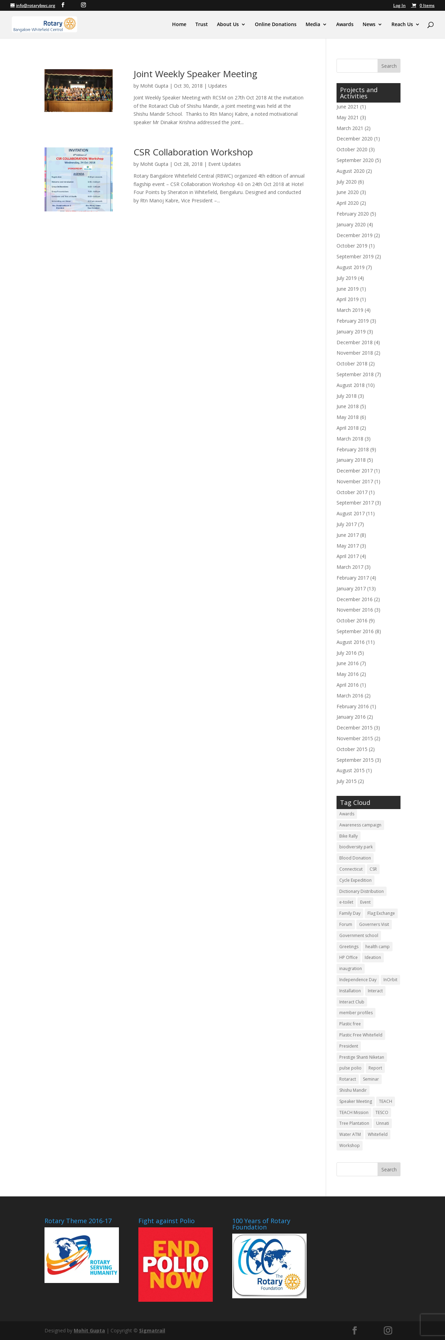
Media (313, 24)
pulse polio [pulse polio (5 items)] (350, 1068)
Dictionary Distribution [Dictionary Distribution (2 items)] (361, 891)
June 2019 (348, 288)
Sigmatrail (152, 1330)
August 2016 (351, 642)
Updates (217, 85)
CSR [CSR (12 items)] (373, 869)
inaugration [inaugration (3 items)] (350, 968)
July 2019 (347, 278)
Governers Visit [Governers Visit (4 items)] (374, 924)
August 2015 (351, 770)
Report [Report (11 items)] (375, 1068)
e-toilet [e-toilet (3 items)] (346, 902)
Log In (399, 5)
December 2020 (355, 138)
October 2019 (352, 245)
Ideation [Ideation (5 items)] (373, 957)
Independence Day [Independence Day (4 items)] (358, 980)
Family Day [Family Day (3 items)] (350, 913)
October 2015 (352, 749)
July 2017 (347, 524)
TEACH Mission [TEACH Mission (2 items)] (354, 1112)
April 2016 (348, 684)
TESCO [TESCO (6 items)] (381, 1112)
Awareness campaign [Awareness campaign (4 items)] (360, 825)
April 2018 (348, 428)
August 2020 (351, 171)
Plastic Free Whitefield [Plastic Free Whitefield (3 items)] (360, 1035)
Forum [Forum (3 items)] (345, 924)
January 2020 (351, 224)
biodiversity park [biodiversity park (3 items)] (356, 847)
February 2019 (353, 320)
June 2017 (348, 535)
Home (179, 24)
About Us (228, 24)
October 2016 (352, 620)
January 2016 (351, 716)
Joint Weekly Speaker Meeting (195, 73)
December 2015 (355, 727)
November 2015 (355, 738)
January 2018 (351, 460)
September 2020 (355, 160)
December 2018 (355, 342)
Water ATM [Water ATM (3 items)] (350, 1134)
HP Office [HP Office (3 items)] (348, 957)
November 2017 (355, 481)
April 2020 (348, 203)
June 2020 (348, 192)
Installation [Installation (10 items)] (350, 991)
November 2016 (355, 609)
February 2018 (353, 449)
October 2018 (352, 363)
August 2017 (351, 513)
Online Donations (276, 24)
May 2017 (348, 545)
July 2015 (347, 781)
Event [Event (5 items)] (365, 902)
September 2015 (355, 760)
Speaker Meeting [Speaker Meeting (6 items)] (355, 1101)
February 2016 (353, 706)
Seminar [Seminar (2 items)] (371, 1079)
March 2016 (350, 695)
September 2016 (355, 631)
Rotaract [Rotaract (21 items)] (347, 1079)
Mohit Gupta (154, 85)
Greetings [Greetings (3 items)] (348, 947)
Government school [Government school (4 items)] (358, 935)
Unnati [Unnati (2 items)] (382, 1123)
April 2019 (348, 299)
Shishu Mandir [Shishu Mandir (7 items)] (353, 1090)
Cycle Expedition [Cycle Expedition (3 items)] (355, 880)
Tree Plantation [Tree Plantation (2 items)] (354, 1123)
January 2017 (351, 588)
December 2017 (355, 470)
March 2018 (350, 438)
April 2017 (348, 556)
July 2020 (347, 181)
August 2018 (351, 385)
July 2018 (347, 396)
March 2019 (350, 310)
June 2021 (348, 106)
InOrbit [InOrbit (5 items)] (390, 980)
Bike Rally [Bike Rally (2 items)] (348, 836)
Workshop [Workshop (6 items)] (349, 1145)
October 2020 (352, 149)
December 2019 (355, 235)
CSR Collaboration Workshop (193, 152)
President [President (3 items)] (348, 1046)
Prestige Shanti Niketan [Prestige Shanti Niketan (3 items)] (361, 1057)
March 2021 (350, 128)
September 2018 (355, 374)
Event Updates (224, 164)
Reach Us (402, 24)
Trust (201, 24)
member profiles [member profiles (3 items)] (356, 1013)
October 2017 (352, 492)
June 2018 (348, 406)
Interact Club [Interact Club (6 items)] (351, 1002)
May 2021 (348, 117)
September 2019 (355, 256)
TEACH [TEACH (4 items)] (385, 1101)
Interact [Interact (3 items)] (375, 991)
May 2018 (348, 417)
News (369, 24)
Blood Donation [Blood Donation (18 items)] (355, 858)
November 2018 (355, 352)
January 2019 (351, 331)
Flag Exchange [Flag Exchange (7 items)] (381, 913)
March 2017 (350, 567)
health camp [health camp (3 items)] (377, 947)
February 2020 (353, 213)
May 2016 (348, 674)
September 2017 (355, 502)
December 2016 (355, 599)
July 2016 (347, 652)
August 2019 (351, 267)
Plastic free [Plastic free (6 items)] (350, 1024)
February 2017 (353, 577)
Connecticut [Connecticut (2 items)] (351, 869)
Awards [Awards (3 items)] (346, 814)
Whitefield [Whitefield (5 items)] (378, 1134)
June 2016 (348, 663)
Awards (345, 24)
